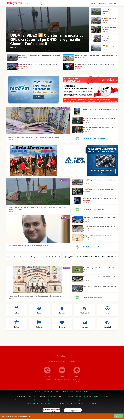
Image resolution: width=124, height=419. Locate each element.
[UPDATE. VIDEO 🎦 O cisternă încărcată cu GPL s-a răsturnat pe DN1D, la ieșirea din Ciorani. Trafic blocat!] (47, 29)
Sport (85, 269)
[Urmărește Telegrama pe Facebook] (33, 257)
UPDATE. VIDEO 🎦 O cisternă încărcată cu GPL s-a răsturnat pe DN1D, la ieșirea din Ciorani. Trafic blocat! (47, 39)
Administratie (22, 57)
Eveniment (14, 31)
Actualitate (87, 111)
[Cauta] (33, 3)
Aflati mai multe (26, 416)
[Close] (118, 416)
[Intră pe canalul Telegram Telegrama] (90, 257)
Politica (86, 219)
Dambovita (105, 39)
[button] (45, 50)
